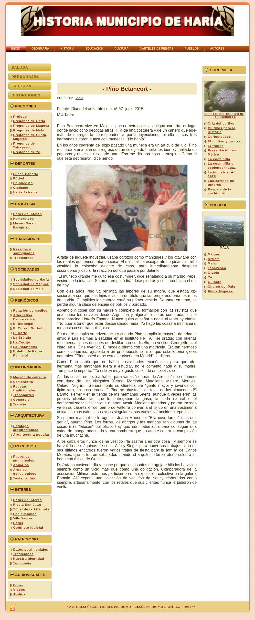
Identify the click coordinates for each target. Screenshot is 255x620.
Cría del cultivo (221, 123)
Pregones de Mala (28, 130)
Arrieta (214, 259)
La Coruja (21, 342)
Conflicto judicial (28, 527)
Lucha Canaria (25, 174)
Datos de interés (27, 214)
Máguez (214, 254)
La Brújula (22, 337)
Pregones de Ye (26, 152)
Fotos (18, 585)
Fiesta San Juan (27, 504)
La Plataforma (25, 347)
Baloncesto (23, 183)
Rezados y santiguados (24, 251)
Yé (210, 277)
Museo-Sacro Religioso (24, 225)
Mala (79, 98)
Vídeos (19, 589)
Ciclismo (20, 187)
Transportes (23, 395)
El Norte (20, 333)
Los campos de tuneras (221, 183)
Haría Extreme (25, 192)
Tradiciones (23, 258)
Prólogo (20, 116)
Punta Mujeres (220, 291)
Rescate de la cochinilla (219, 191)
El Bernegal (23, 324)
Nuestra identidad (28, 558)
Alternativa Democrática (24, 317)
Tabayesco (217, 268)
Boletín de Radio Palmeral (27, 353)
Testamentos (24, 478)
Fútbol (18, 178)
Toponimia (22, 563)
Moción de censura (29, 377)
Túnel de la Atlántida (31, 509)
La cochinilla (219, 159)
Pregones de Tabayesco (24, 145)
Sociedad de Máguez (31, 284)
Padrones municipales (23, 458)
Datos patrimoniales (30, 549)
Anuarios (21, 465)
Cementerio (23, 382)
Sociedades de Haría (31, 279)
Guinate (214, 282)
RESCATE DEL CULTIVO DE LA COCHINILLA (224, 115)
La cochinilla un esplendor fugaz (222, 165)
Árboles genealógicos (24, 471)
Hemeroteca (23, 219)
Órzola (213, 272)
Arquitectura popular (31, 434)
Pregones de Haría (29, 121)
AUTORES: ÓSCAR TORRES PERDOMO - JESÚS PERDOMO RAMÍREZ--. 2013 (130, 607)
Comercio (21, 399)
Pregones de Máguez (31, 125)
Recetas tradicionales (24, 388)
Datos (18, 523)
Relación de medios (30, 310)
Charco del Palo (221, 286)
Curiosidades (219, 136)
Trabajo (19, 404)
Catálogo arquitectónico (26, 428)
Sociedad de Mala (28, 289)
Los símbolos (25, 514)
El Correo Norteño (29, 328)
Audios (19, 594)
